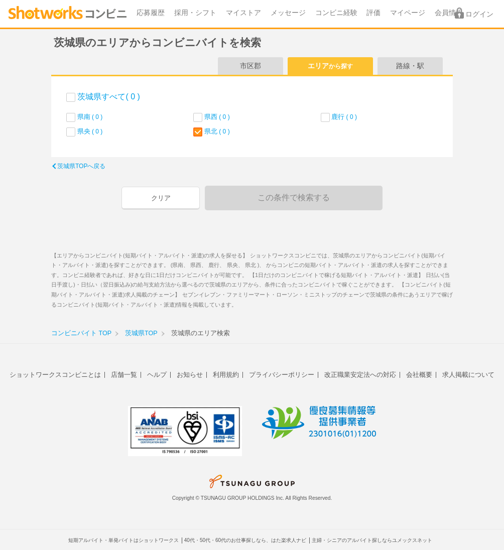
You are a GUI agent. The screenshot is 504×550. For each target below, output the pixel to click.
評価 (373, 13)
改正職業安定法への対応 (360, 374)
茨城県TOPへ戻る (81, 166)
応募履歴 (151, 13)
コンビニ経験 (336, 13)
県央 (90, 131)
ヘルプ (157, 374)
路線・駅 (410, 66)
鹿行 (344, 116)
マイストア (243, 13)
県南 (90, 116)
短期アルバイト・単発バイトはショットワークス (123, 540)
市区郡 (250, 66)
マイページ (407, 13)
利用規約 (226, 374)
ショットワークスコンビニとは (55, 374)
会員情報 (449, 13)
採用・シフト (195, 13)
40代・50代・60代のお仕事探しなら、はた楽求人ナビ (245, 540)
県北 (217, 131)
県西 (217, 116)
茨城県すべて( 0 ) (108, 96)
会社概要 (419, 374)
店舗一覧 (124, 374)
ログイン (479, 14)
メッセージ (288, 13)
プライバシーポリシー (281, 374)
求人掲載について (468, 374)
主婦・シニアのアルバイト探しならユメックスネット (372, 540)
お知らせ (190, 374)
